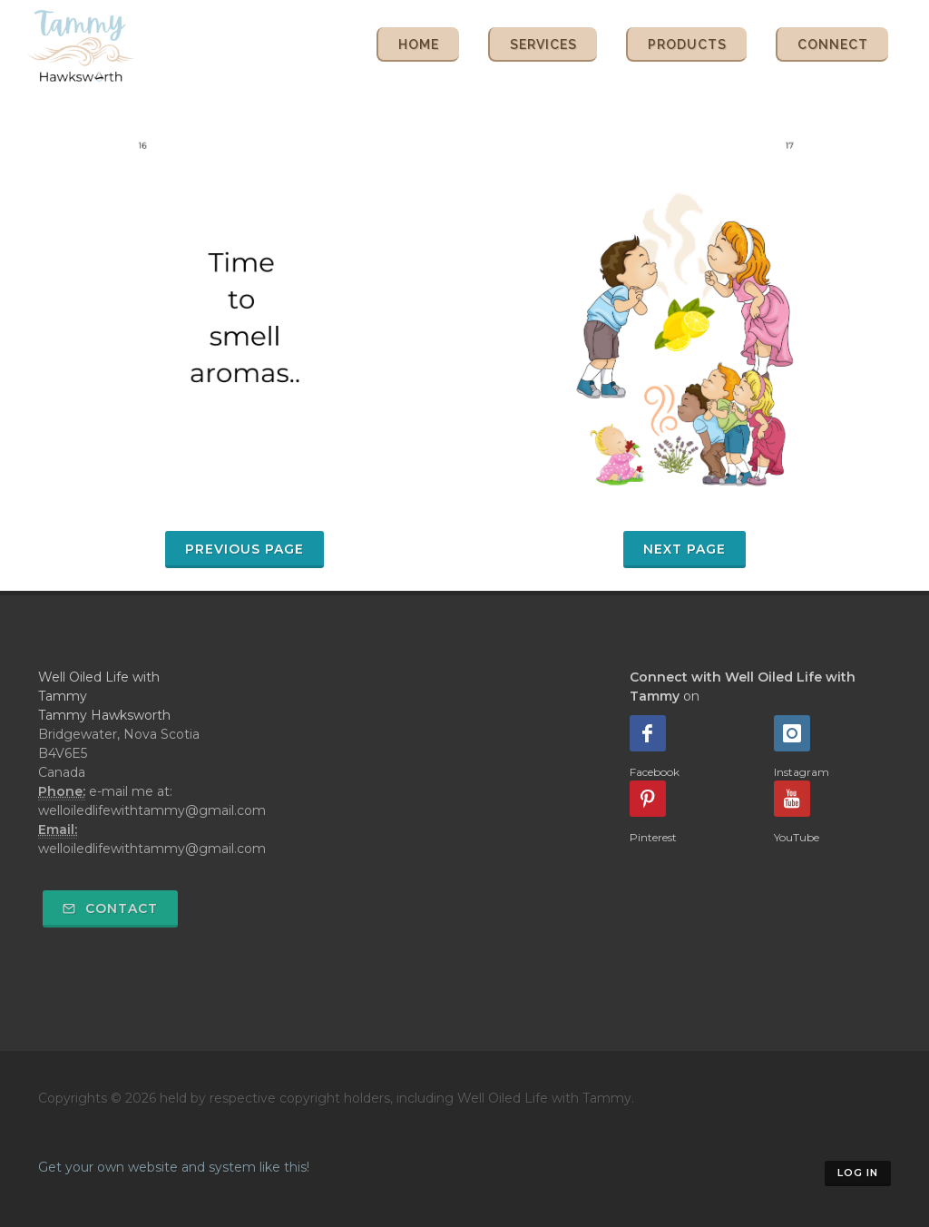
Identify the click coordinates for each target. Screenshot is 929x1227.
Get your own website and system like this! (173, 1167)
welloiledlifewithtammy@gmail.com (152, 848)
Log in (857, 1172)
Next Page (684, 549)
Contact (110, 908)
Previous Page (244, 549)
